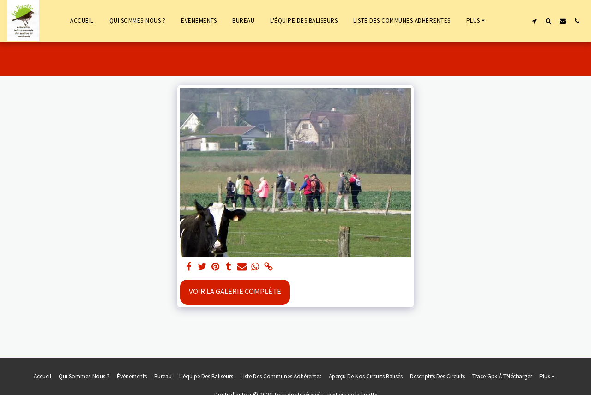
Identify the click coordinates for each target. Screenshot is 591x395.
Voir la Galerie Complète (235, 291)
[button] (534, 21)
